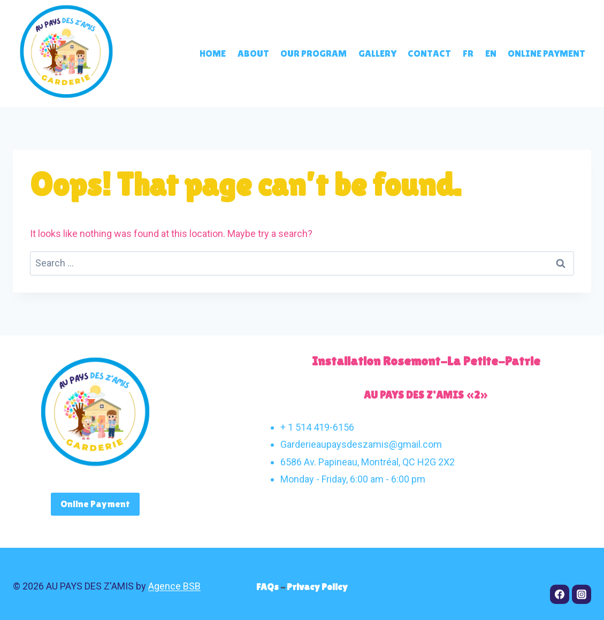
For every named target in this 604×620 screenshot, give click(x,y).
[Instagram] (581, 594)
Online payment (546, 53)
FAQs (268, 586)
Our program (313, 53)
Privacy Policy (317, 586)
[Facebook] (559, 594)
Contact (429, 53)
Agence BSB (174, 586)
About (253, 53)
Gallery (377, 53)
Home (213, 53)
